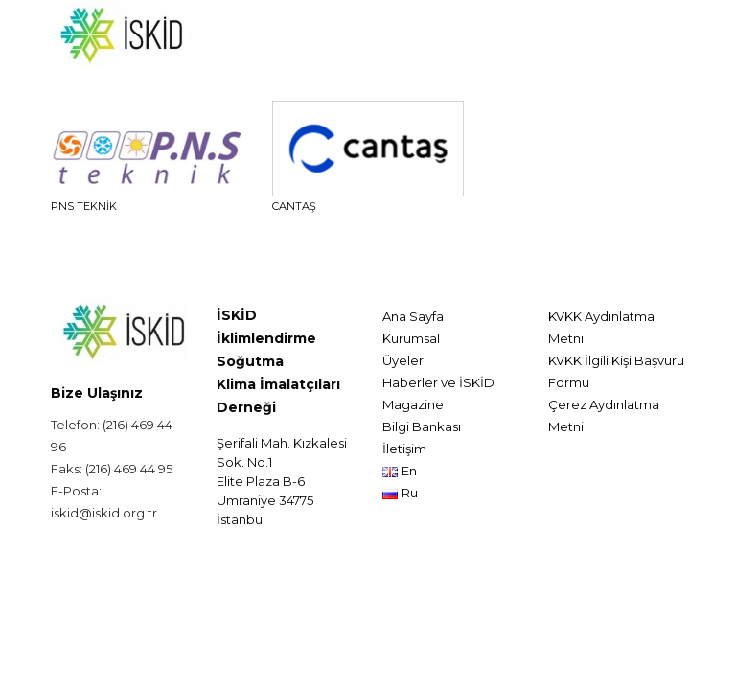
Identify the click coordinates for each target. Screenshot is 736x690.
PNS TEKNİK (84, 206)
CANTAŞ (294, 206)
